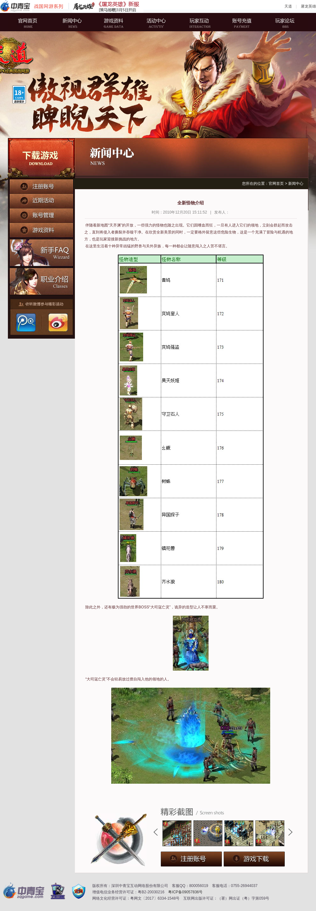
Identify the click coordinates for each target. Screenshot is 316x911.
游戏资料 (115, 22)
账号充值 (238, 22)
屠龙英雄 (308, 6)
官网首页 (33, 22)
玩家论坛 (279, 22)
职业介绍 (41, 280)
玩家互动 (197, 22)
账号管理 (41, 214)
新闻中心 (74, 22)
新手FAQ (41, 252)
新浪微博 (57, 322)
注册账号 (41, 186)
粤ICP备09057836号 (185, 892)
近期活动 (41, 200)
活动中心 (156, 22)
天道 (288, 6)
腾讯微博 (25, 322)
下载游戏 (41, 158)
